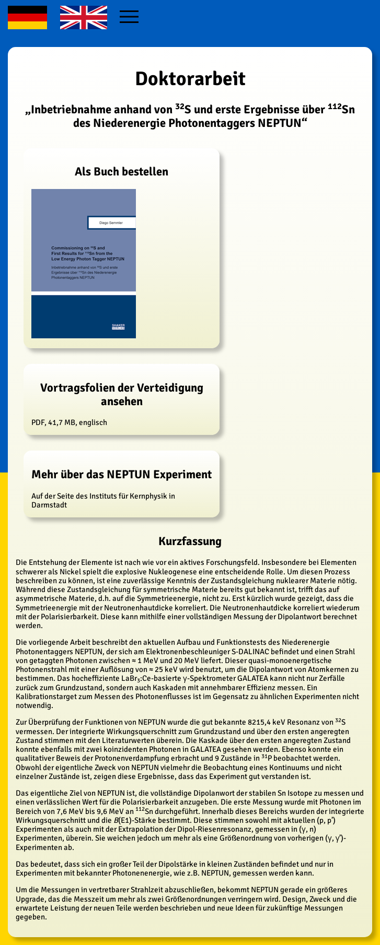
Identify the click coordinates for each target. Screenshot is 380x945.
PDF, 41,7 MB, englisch (121, 404)
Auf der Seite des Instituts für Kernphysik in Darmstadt (121, 488)
